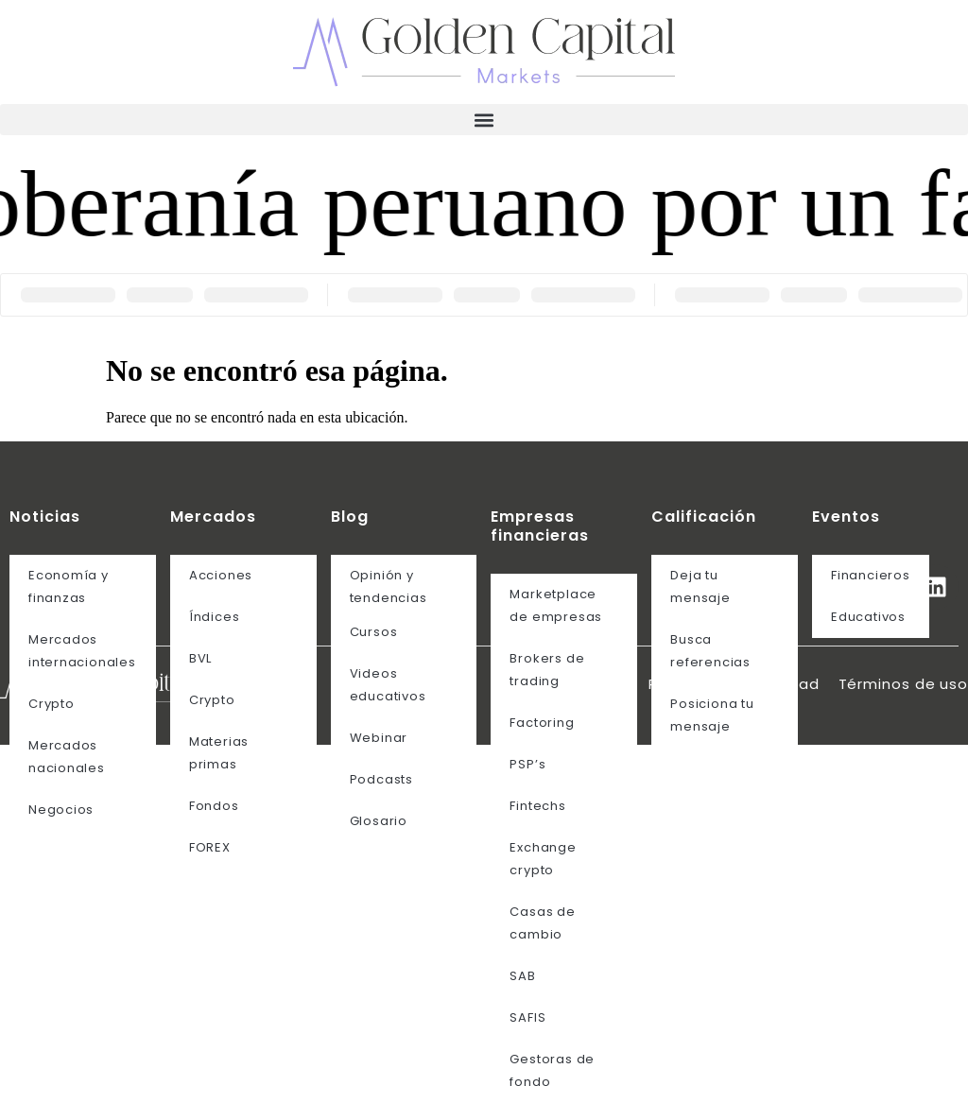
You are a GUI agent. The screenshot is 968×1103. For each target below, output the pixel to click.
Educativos (868, 617)
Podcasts (381, 779)
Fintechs (537, 806)
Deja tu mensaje (700, 586)
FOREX (210, 847)
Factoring (542, 723)
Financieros (870, 575)
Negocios (61, 810)
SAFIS (527, 1017)
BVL (200, 658)
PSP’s (527, 764)
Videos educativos (388, 684)
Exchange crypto (543, 858)
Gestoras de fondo (552, 1070)
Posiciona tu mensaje (711, 715)
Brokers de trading (547, 669)
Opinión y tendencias (388, 586)
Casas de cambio (542, 923)
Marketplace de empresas (556, 605)
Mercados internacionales (82, 650)
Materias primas (219, 752)
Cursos (374, 632)
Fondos (214, 806)
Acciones (220, 575)
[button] (484, 119)
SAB (522, 976)
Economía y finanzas (68, 586)
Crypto (51, 704)
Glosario (378, 821)
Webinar (378, 738)
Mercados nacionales (66, 756)
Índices (214, 617)
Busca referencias (710, 650)
